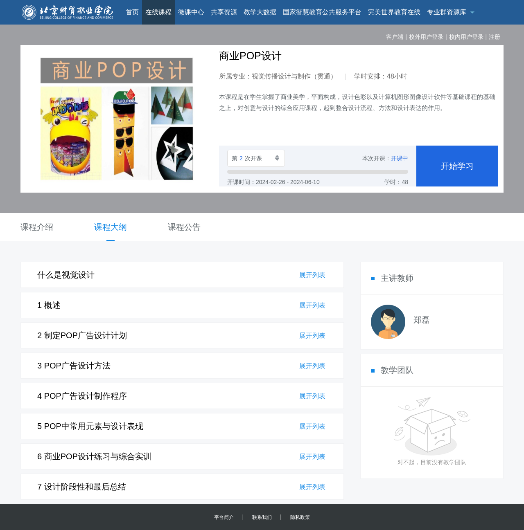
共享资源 (224, 12)
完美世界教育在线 (394, 12)
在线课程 (158, 12)
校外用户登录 (426, 37)
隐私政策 (300, 517)
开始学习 (457, 166)
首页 (132, 12)
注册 (494, 37)
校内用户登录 (466, 37)
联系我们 (262, 517)
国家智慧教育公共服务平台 (322, 12)
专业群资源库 (446, 12)
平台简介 (224, 517)
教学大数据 (260, 12)
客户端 (394, 37)
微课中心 (191, 12)
